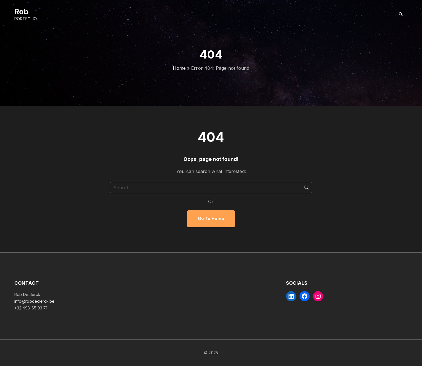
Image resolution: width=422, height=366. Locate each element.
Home (179, 68)
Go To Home (211, 218)
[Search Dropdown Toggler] (401, 14)
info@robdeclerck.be (34, 301)
